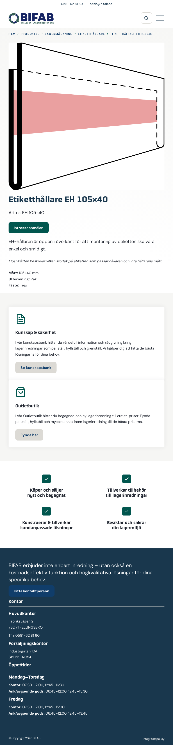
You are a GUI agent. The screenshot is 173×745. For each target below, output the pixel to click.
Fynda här (29, 435)
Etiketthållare (91, 34)
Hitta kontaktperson (31, 591)
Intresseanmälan (28, 227)
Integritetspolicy (153, 738)
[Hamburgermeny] (159, 18)
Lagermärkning (59, 34)
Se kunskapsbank (35, 367)
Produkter (30, 34)
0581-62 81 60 (27, 635)
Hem (12, 34)
